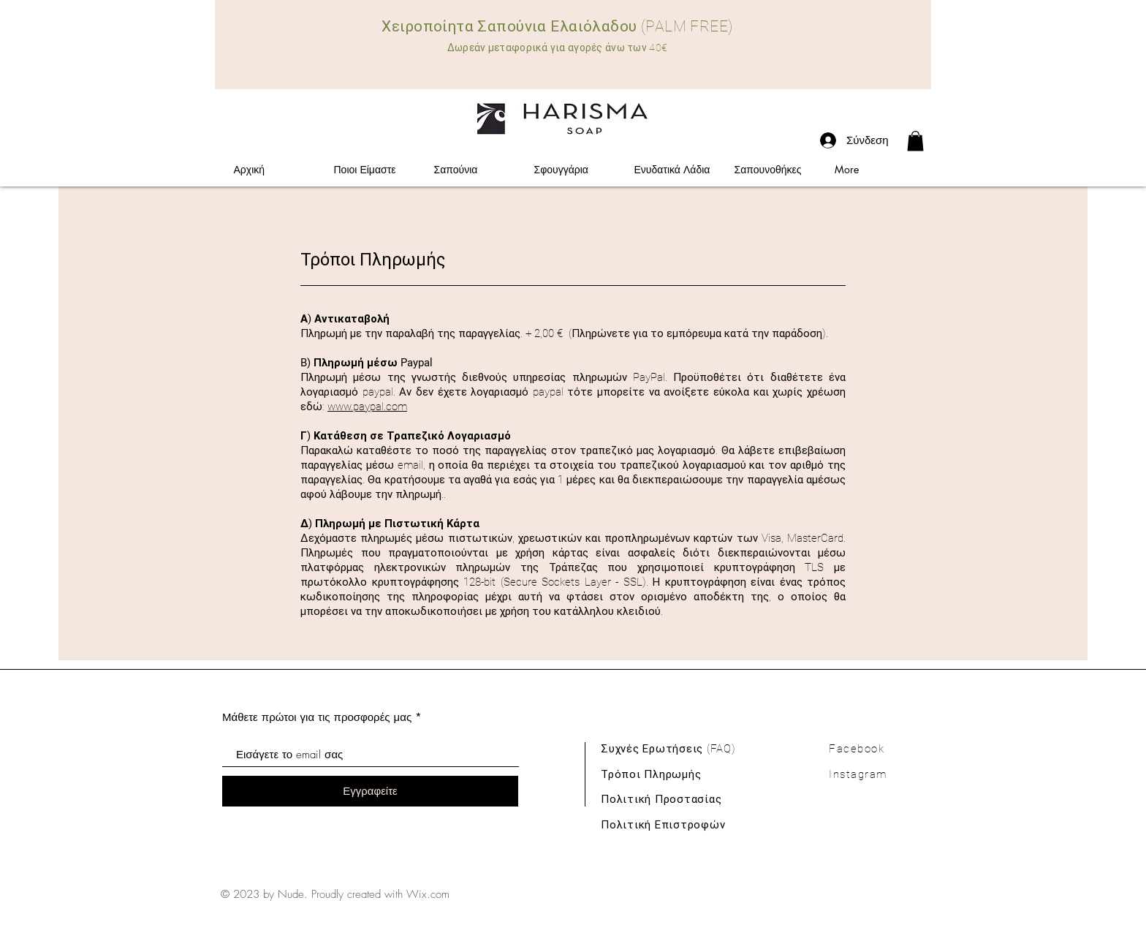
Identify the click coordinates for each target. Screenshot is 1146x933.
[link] (915, 141)
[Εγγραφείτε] (370, 791)
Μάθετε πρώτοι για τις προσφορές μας (316, 716)
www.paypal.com (367, 406)
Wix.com (427, 894)
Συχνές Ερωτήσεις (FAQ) (668, 748)
